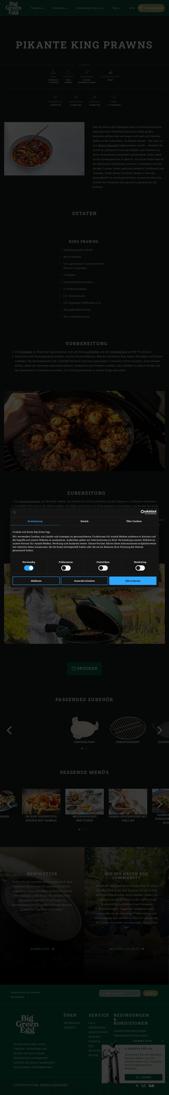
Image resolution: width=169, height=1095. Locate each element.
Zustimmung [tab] (35, 521)
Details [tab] (85, 521)
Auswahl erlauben (84, 580)
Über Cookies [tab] (134, 521)
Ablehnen (36, 580)
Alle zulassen (132, 580)
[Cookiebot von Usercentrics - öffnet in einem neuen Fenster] (142, 512)
